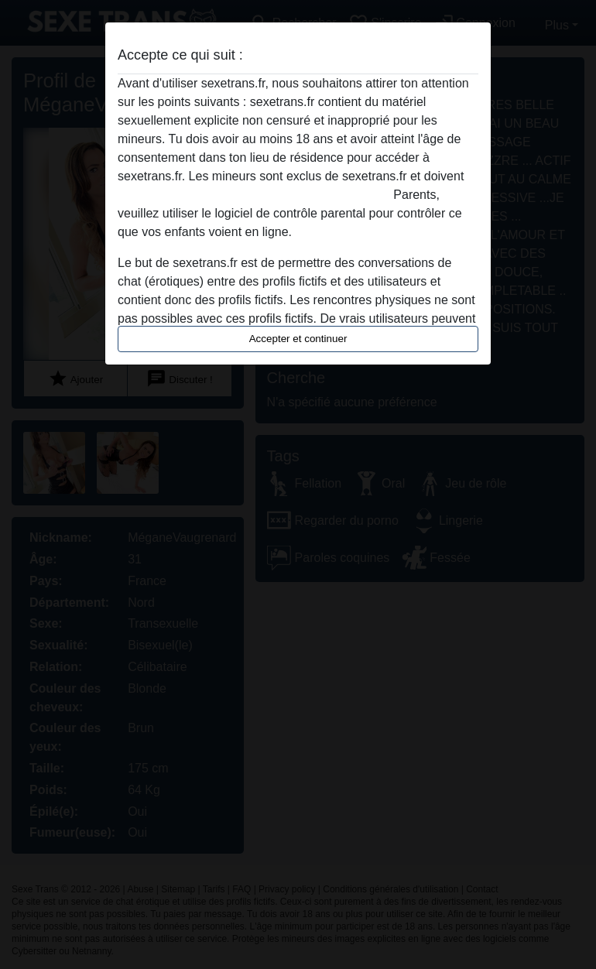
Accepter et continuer (298, 338)
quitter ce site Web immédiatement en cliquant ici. (254, 194)
